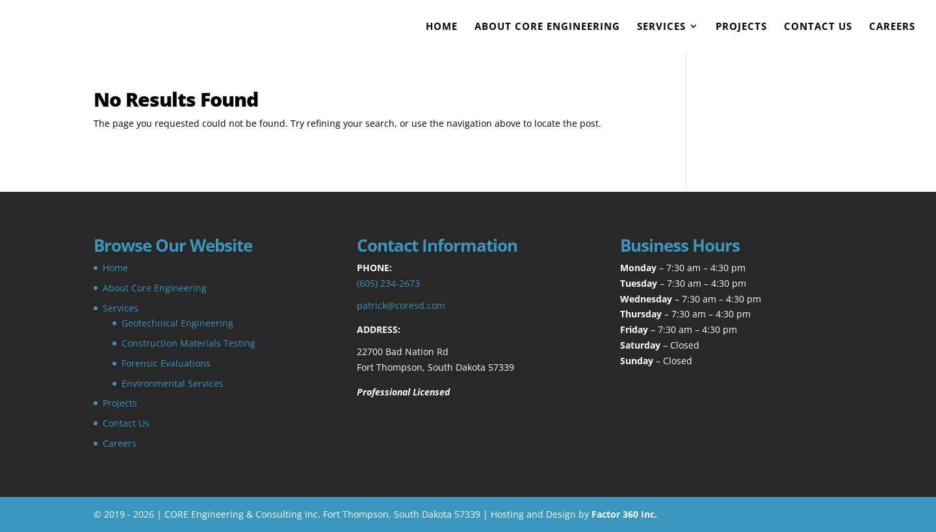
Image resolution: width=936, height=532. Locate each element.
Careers (892, 27)
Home (442, 27)
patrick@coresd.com (401, 305)
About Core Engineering (547, 27)
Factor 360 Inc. (624, 514)
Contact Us (818, 27)
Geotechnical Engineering (177, 323)
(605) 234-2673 (388, 283)
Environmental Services (173, 383)
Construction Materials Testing (188, 343)
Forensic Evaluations (166, 363)
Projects (741, 27)
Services (661, 27)
